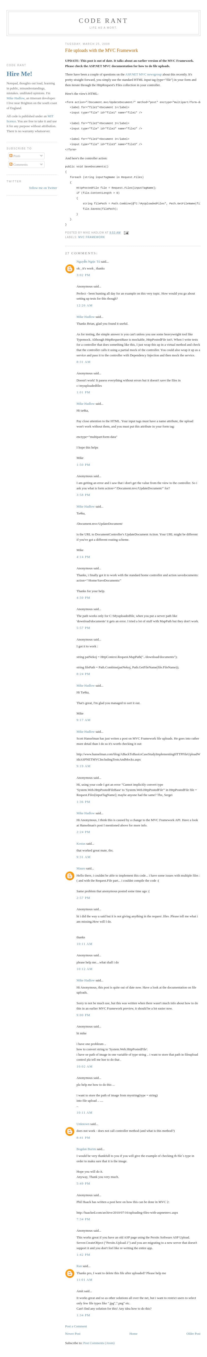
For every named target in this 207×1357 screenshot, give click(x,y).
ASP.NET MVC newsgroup (143, 74)
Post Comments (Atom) (99, 1343)
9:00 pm (83, 1015)
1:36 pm (83, 802)
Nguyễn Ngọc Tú (88, 261)
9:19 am (84, 766)
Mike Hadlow (86, 317)
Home (133, 1333)
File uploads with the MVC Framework (101, 50)
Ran (79, 1266)
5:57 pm (83, 628)
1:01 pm (83, 392)
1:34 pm (83, 1315)
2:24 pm (83, 832)
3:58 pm (83, 495)
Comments (18, 164)
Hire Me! (19, 73)
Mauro (81, 868)
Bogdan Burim (86, 1149)
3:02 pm (83, 275)
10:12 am (85, 969)
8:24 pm (83, 674)
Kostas (81, 843)
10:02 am (85, 1066)
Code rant (103, 20)
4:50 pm (83, 597)
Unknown (83, 1124)
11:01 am (84, 1280)
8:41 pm (83, 1137)
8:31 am (84, 362)
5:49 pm (83, 1183)
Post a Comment (76, 1326)
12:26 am (85, 305)
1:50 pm (83, 465)
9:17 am (84, 720)
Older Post (193, 1333)
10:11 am (84, 944)
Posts (14, 156)
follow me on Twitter (43, 188)
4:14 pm (83, 557)
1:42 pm (83, 1254)
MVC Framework (91, 237)
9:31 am (84, 857)
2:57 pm (83, 898)
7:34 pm (83, 1219)
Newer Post (72, 1333)
